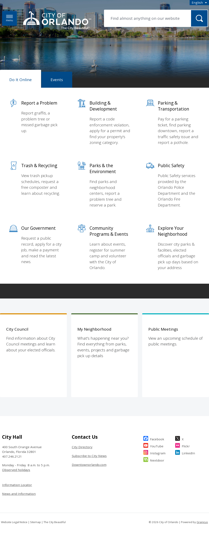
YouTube (156, 445)
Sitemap (35, 522)
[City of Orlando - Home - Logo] (57, 20)
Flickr (186, 445)
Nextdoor (157, 459)
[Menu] (9, 18)
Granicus (202, 522)
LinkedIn (188, 452)
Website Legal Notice (14, 522)
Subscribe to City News (89, 456)
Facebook (157, 438)
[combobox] (199, 2)
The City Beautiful (55, 522)
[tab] (20, 79)
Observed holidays (16, 470)
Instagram (157, 452)
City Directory (82, 447)
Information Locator (17, 485)
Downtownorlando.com (89, 465)
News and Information (19, 494)
